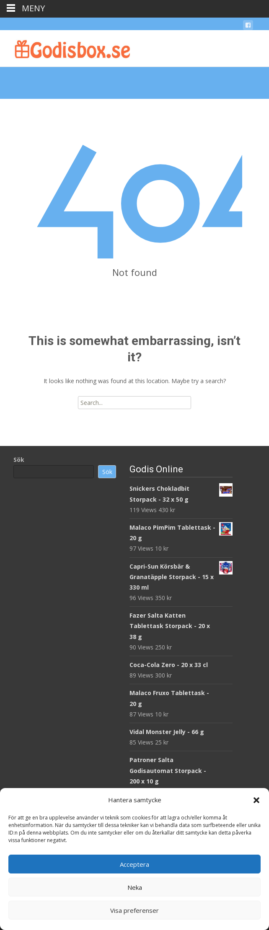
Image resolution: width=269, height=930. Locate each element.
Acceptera (134, 864)
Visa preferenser (134, 910)
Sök (18, 460)
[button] (256, 800)
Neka (134, 887)
